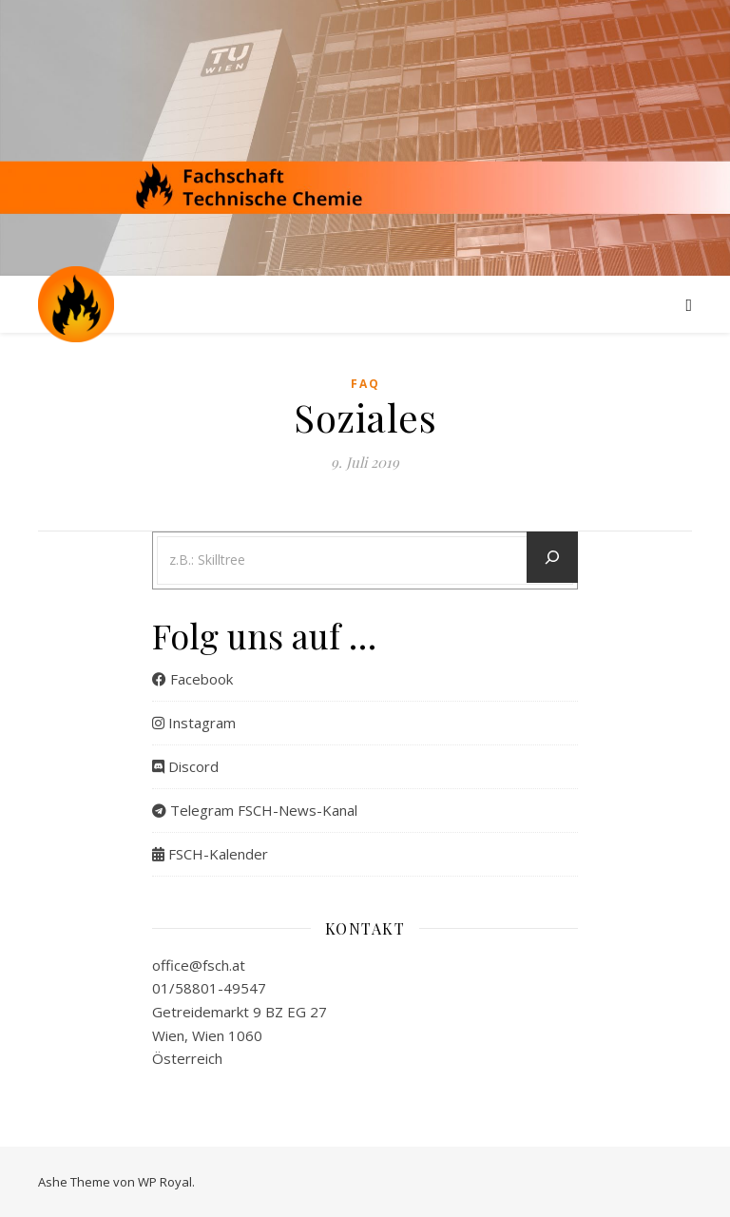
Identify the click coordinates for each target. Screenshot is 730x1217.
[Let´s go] (552, 557)
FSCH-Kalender (210, 853)
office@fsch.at (198, 965)
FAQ (365, 384)
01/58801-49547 (209, 987)
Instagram (194, 722)
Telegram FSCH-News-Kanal (254, 810)
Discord (185, 766)
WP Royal (165, 1181)
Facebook (192, 678)
